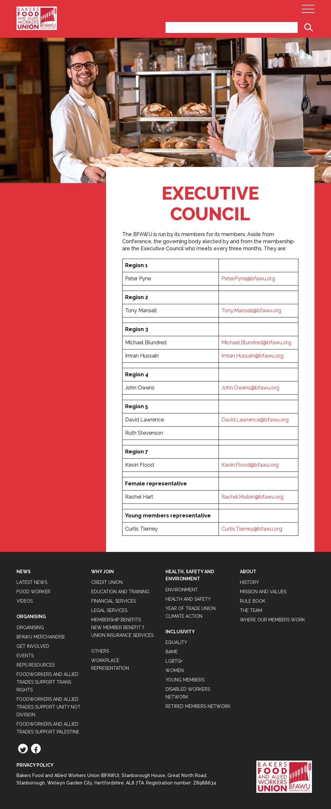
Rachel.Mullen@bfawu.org (252, 497)
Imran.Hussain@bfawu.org (252, 356)
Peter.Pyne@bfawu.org (248, 278)
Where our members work (272, 619)
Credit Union (107, 582)
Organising (30, 627)
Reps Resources (35, 665)
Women (175, 670)
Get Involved (32, 646)
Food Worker (33, 591)
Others (100, 651)
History (249, 582)
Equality (176, 642)
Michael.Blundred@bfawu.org (256, 342)
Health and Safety (188, 599)
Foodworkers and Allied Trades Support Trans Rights (47, 682)
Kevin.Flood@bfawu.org (250, 465)
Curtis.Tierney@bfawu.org (251, 529)
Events (25, 655)
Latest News (31, 582)
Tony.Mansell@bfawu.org (251, 310)
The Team (251, 610)
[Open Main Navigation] (308, 10)
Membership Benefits (116, 619)
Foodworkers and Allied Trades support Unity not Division (48, 707)
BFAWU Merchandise (40, 636)
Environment (182, 589)
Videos (24, 601)
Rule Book (252, 601)
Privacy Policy (35, 765)
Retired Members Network (198, 706)
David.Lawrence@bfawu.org (255, 420)
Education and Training (120, 591)
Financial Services (113, 601)
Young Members (185, 679)
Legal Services (109, 610)
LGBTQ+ (174, 661)
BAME (172, 651)
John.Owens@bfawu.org (250, 388)
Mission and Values (263, 591)
